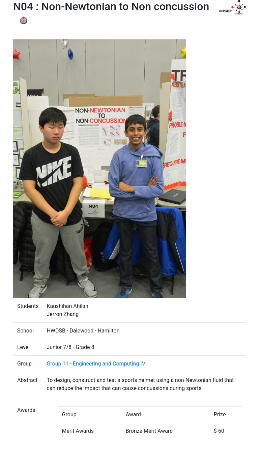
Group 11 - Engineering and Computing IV (96, 363)
